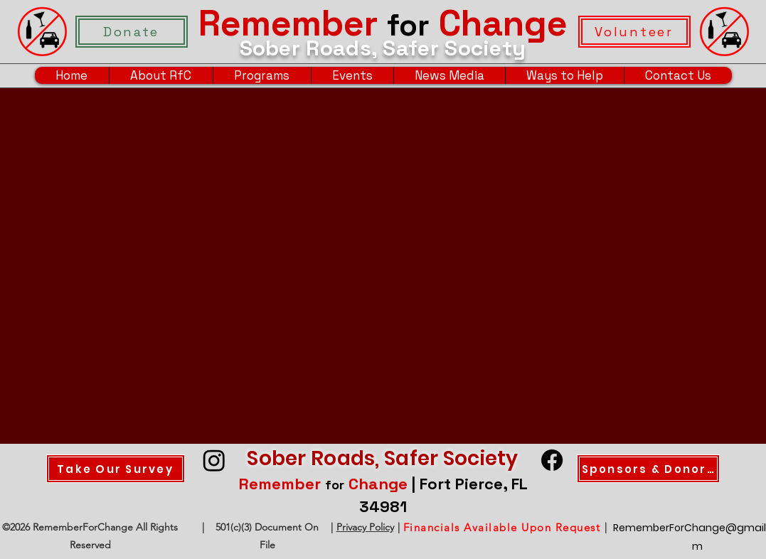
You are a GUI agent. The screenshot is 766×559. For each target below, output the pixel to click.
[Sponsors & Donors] (648, 468)
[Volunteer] (634, 32)
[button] (161, 75)
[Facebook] (552, 460)
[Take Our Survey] (115, 468)
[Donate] (131, 32)
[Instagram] (214, 460)
